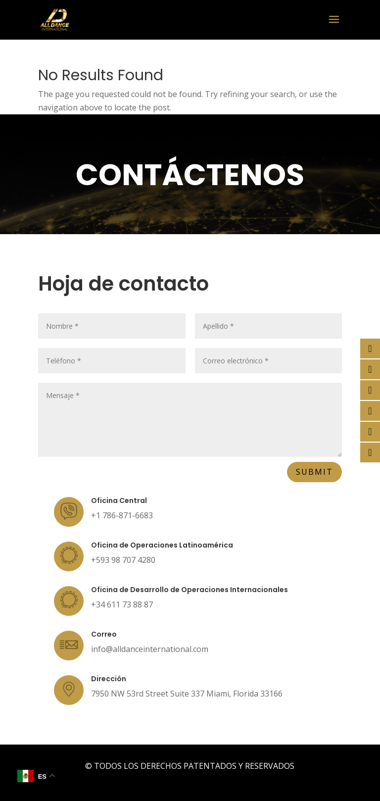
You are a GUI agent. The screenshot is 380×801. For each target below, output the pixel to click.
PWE (204, 779)
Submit (314, 471)
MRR (257, 779)
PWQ (231, 779)
